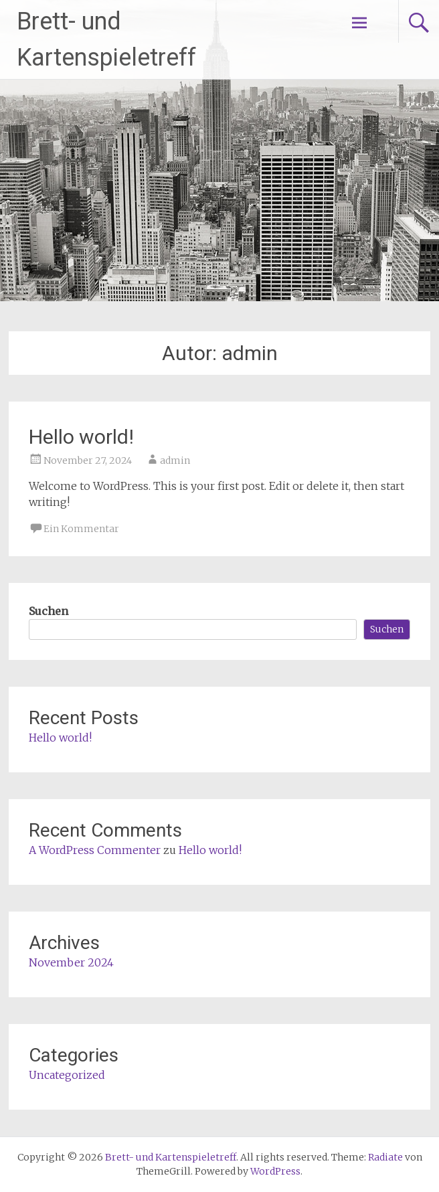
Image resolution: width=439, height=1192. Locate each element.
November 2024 (71, 962)
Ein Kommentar (81, 529)
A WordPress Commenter (95, 850)
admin (175, 460)
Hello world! (81, 436)
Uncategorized (67, 1075)
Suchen (48, 611)
